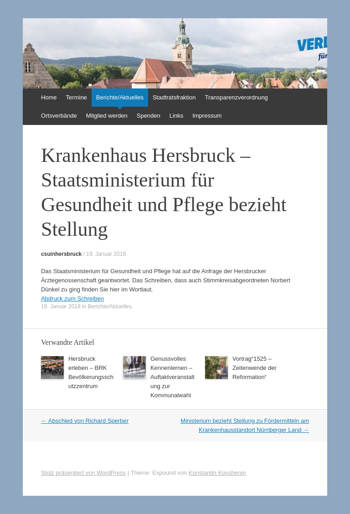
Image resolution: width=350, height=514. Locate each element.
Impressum (206, 115)
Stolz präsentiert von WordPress (83, 472)
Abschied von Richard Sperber (85, 420)
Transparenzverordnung (236, 97)
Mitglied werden (107, 115)
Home (49, 97)
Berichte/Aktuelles (120, 97)
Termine (76, 97)
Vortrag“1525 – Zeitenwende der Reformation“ (254, 367)
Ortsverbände (59, 115)
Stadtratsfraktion (174, 97)
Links (176, 115)
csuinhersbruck (61, 254)
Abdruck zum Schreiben (72, 298)
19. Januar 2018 (106, 254)
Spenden (148, 115)
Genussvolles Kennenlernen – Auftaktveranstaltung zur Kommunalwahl (172, 377)
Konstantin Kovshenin (217, 472)
